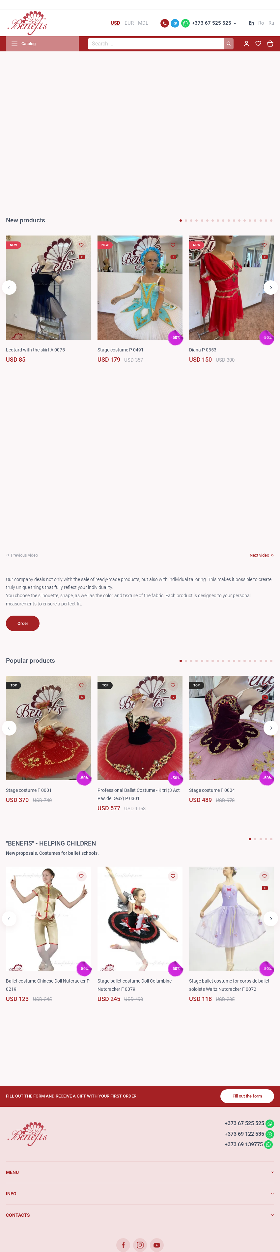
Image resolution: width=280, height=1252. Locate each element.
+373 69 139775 (244, 1144)
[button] (181, 220)
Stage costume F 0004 (212, 790)
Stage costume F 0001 (29, 790)
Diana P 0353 (202, 349)
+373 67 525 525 (211, 23)
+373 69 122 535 (244, 1134)
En (251, 23)
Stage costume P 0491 (121, 349)
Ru (271, 23)
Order (22, 623)
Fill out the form (247, 1096)
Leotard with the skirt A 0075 (35, 349)
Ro (261, 23)
